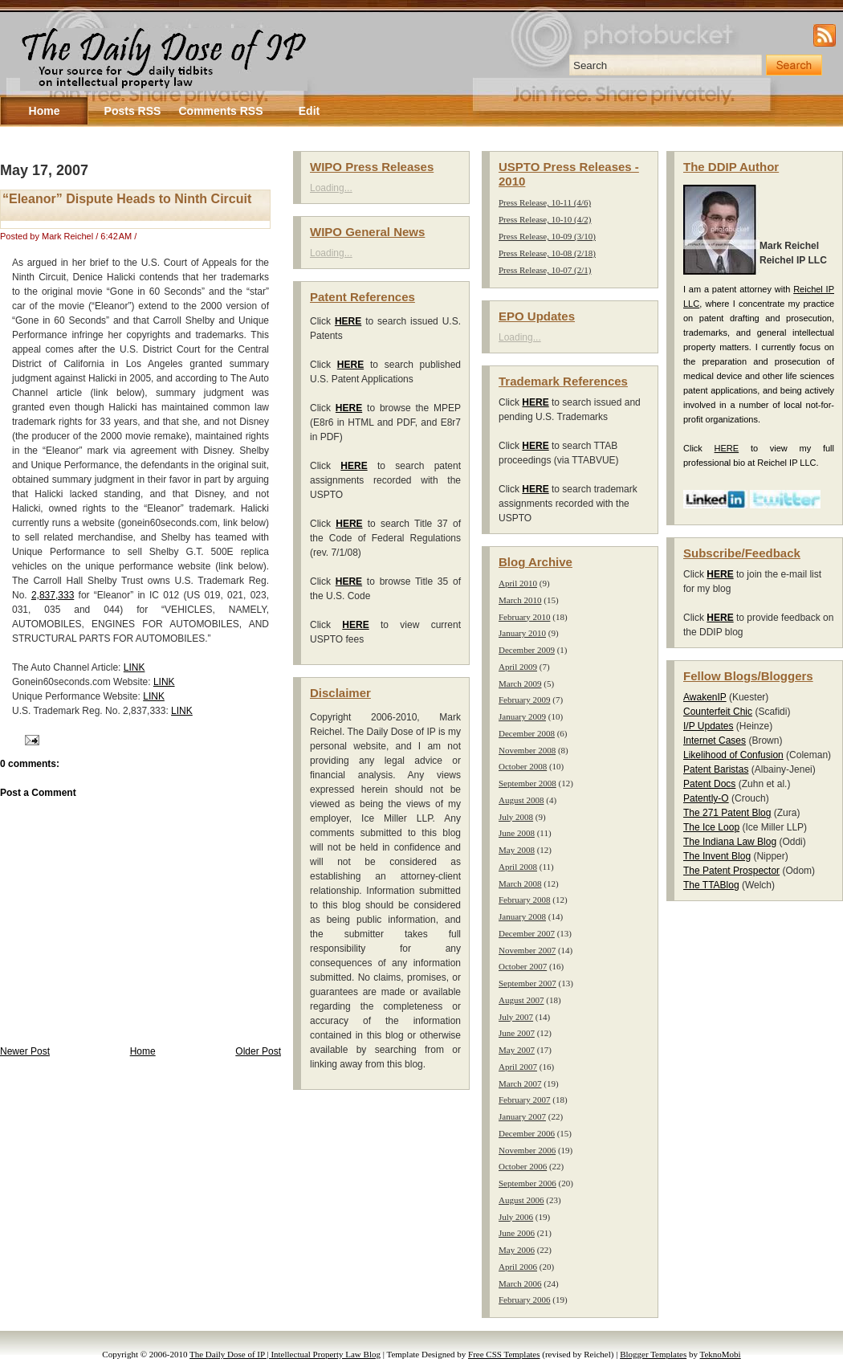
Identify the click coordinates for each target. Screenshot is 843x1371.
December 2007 (527, 933)
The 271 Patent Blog (727, 812)
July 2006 (516, 1217)
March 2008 (520, 883)
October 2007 (523, 966)
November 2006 (527, 1150)
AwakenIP (705, 697)
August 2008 (521, 800)
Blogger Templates (653, 1354)
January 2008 (522, 916)
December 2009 (527, 650)
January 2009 (522, 716)
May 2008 (517, 850)
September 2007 (527, 983)
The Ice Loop (711, 827)
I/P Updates (708, 726)
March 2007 (520, 1083)
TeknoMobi (720, 1354)
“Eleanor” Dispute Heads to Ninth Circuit (126, 199)
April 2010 (518, 583)
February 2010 (524, 617)
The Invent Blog (717, 856)
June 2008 (517, 833)
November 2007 (527, 950)
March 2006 (520, 1283)
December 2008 (527, 733)
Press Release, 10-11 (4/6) (545, 202)
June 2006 (517, 1233)
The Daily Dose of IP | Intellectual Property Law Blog (285, 1354)
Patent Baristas (715, 769)
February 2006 (524, 1299)
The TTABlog (711, 885)
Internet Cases (714, 740)
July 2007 (516, 1017)
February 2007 (524, 1099)
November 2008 (527, 750)
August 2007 (521, 1000)
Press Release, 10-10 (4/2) (545, 219)
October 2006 (523, 1166)
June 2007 (517, 1033)
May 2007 (517, 1050)
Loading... (331, 188)
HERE (727, 448)
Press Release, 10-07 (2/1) (545, 270)
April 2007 (518, 1066)
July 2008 (516, 817)
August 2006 (521, 1200)
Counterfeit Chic (717, 711)
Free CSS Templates (504, 1354)
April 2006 (518, 1266)
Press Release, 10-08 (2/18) (547, 253)
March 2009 (520, 683)
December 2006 (527, 1133)
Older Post (258, 1051)
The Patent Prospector (731, 870)
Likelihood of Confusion (733, 755)
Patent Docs (709, 784)
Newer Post (25, 1051)
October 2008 (523, 766)
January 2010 (522, 633)
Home (143, 1051)
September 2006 (527, 1183)
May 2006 (517, 1250)
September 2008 (527, 783)
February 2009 (524, 699)
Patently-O (706, 798)
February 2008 (524, 899)
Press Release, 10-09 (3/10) (547, 236)
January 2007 (522, 1116)
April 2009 (518, 666)
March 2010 (520, 600)
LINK (134, 667)
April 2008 (518, 866)
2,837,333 (52, 595)
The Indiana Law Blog (729, 841)
